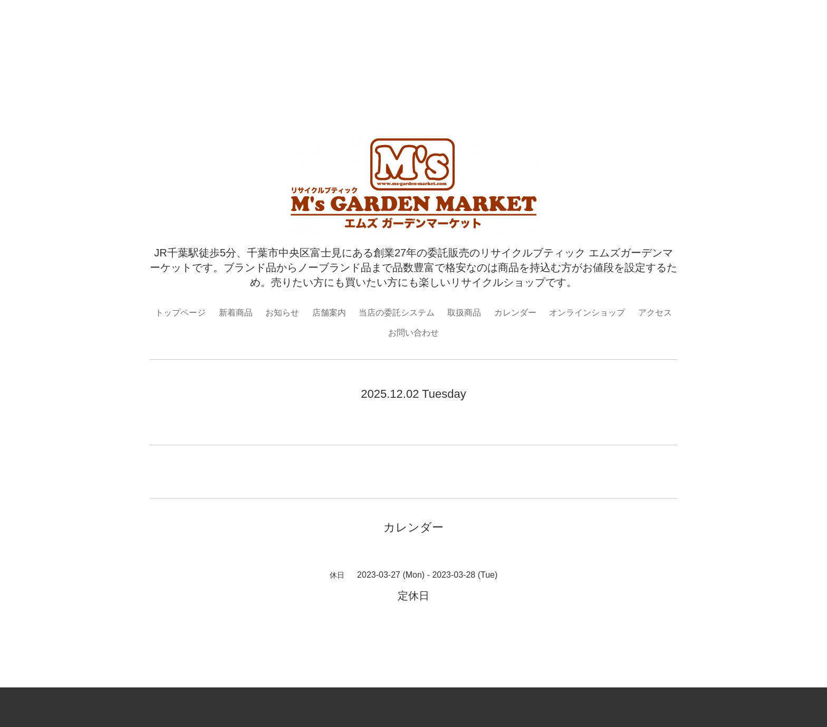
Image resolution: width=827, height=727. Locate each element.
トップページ (180, 312)
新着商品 (236, 312)
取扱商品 (464, 312)
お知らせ (282, 312)
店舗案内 (329, 312)
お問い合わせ (413, 332)
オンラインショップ (587, 312)
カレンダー (515, 312)
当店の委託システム (397, 312)
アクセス (655, 312)
